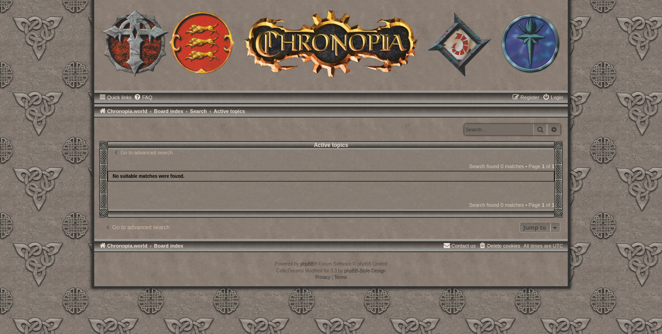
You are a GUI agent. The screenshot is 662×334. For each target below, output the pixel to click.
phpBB (307, 263)
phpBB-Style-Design (365, 270)
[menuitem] (143, 97)
